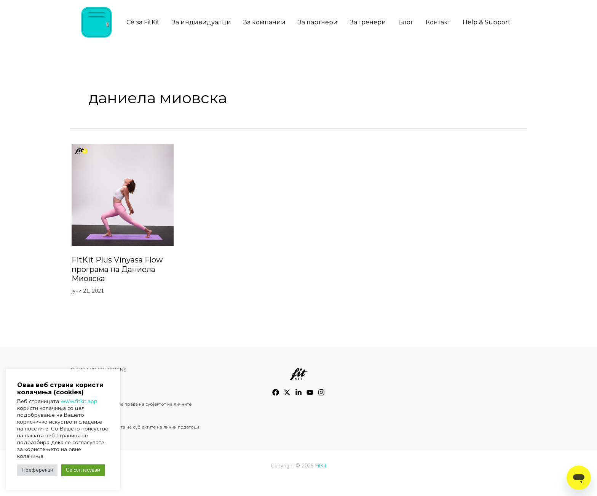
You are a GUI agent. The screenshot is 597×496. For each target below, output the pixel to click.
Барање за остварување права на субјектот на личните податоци (131, 410)
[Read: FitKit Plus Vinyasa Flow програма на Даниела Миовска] (123, 194)
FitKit (320, 465)
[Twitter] (287, 392)
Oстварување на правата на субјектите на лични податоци (134, 427)
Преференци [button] (37, 470)
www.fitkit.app (79, 401)
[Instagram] (298, 392)
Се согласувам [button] (83, 470)
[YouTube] (309, 392)
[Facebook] (275, 392)
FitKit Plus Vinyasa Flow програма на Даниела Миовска (117, 269)
